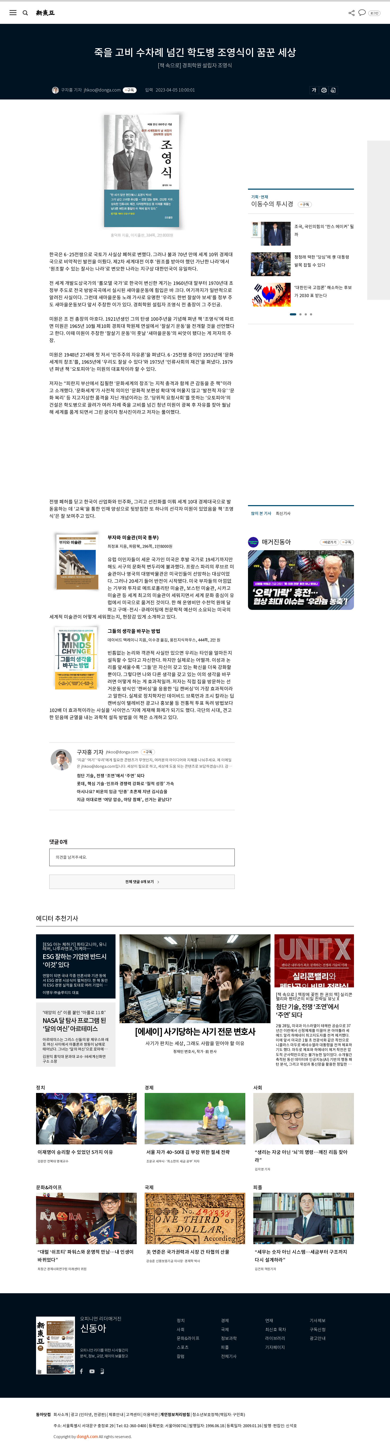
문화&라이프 (188, 1338)
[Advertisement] (128, 456)
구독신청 (318, 1329)
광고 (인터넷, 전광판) (88, 1415)
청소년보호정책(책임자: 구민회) (218, 1415)
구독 (130, 90)
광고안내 (318, 1338)
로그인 (374, 13)
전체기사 (229, 1356)
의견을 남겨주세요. (71, 857)
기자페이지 (275, 1347)
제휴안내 (116, 1415)
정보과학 (229, 1338)
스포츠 (183, 1347)
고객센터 (133, 1415)
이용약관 (150, 1415)
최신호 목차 (275, 1329)
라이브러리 (275, 1338)
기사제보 (318, 1320)
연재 (269, 1320)
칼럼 (181, 1356)
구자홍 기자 (90, 752)
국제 (225, 1329)
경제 (225, 1320)
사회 (181, 1329)
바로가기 (330, 542)
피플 (225, 1347)
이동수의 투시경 (272, 204)
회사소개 (61, 1415)
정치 (181, 1320)
